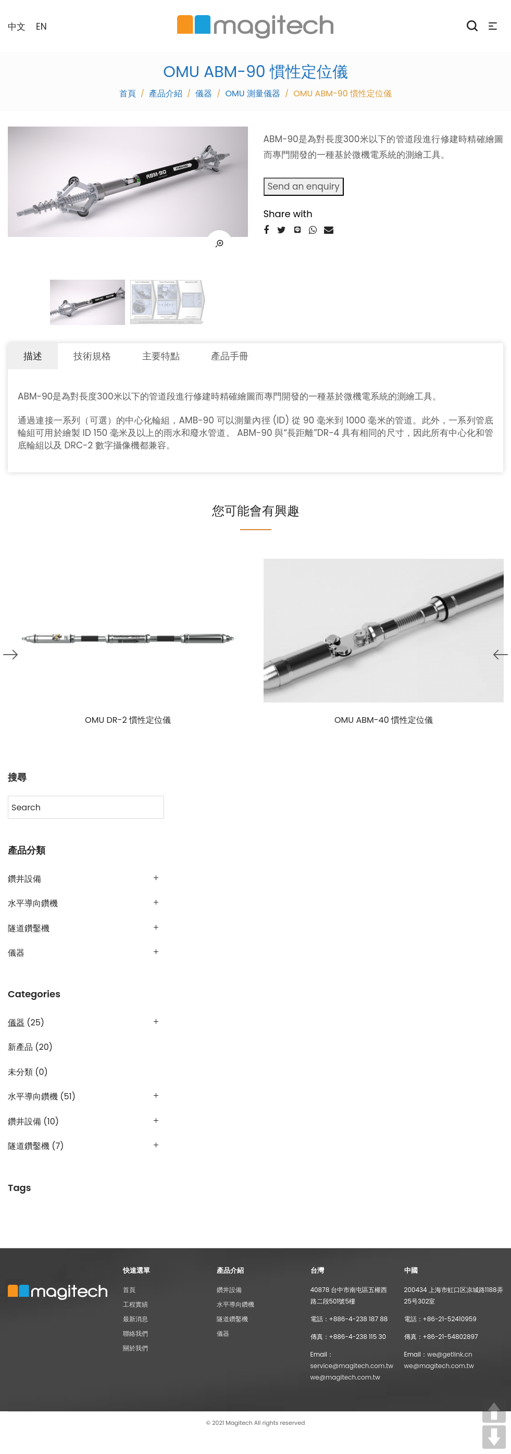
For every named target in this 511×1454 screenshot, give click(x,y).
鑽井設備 (24, 879)
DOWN (494, 1437)
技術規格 (92, 355)
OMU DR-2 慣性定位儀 (128, 720)
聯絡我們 (135, 1333)
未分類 (20, 1072)
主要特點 (161, 355)
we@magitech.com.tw (345, 1377)
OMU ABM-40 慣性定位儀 (383, 720)
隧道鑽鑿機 (28, 928)
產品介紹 (165, 93)
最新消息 (135, 1318)
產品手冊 (229, 355)
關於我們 (135, 1348)
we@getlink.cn (449, 1354)
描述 (32, 355)
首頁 (129, 1289)
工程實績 (135, 1304)
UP (494, 1411)
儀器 (203, 93)
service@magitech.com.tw (352, 1365)
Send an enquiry (304, 186)
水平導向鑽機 (33, 903)
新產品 (20, 1047)
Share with (288, 213)
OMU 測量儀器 (253, 93)
